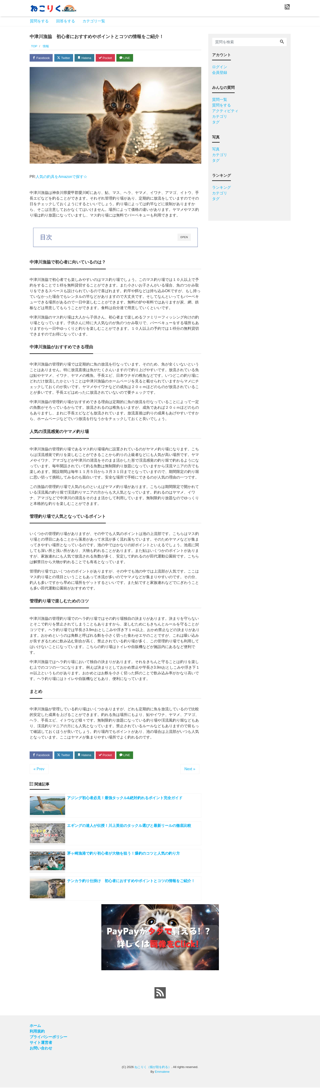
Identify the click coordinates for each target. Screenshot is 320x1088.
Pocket (106, 58)
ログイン (219, 67)
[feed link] (160, 993)
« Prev (39, 769)
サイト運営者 (41, 1043)
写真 (216, 149)
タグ (216, 122)
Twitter (64, 58)
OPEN (184, 237)
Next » (189, 769)
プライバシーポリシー (48, 1037)
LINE (125, 58)
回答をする (65, 21)
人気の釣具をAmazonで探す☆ (61, 177)
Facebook (41, 58)
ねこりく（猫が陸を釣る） (152, 1067)
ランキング (221, 187)
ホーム (35, 1026)
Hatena (85, 58)
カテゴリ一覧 (94, 21)
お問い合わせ (41, 1049)
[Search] (282, 42)
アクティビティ (225, 111)
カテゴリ (219, 116)
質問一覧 (219, 100)
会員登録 (219, 73)
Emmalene (162, 1072)
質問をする (39, 21)
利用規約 (37, 1032)
